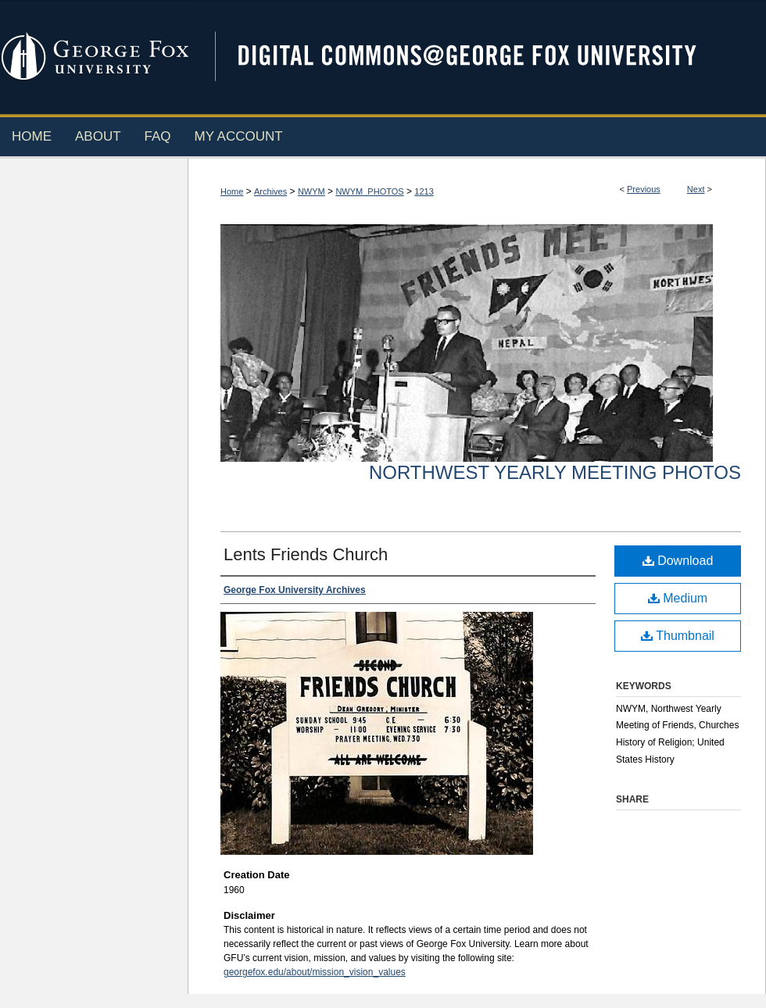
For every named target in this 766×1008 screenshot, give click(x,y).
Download (678, 560)
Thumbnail (677, 635)
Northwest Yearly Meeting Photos (555, 472)
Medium (677, 598)
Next (696, 189)
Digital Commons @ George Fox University (480, 56)
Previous (643, 189)
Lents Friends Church (306, 554)
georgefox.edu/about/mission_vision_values (315, 972)
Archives (270, 191)
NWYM (311, 191)
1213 (423, 191)
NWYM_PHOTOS (369, 191)
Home (231, 191)
